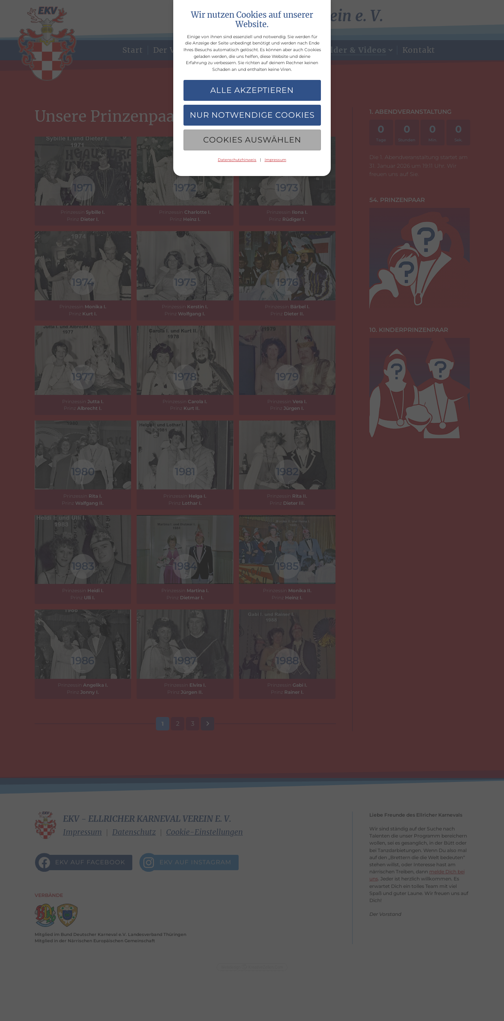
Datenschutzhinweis (237, 160)
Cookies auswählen (252, 140)
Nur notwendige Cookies (252, 115)
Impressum (275, 160)
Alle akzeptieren (252, 90)
